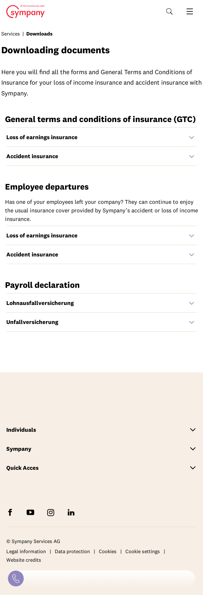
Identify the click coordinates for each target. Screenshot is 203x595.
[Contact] (16, 578)
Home (23, 11)
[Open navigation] (189, 11)
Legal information (26, 551)
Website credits (23, 560)
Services (10, 33)
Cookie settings (142, 551)
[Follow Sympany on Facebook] (11, 512)
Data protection (72, 551)
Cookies (108, 551)
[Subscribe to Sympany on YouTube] (32, 512)
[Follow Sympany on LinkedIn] (72, 512)
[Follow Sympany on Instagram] (52, 512)
